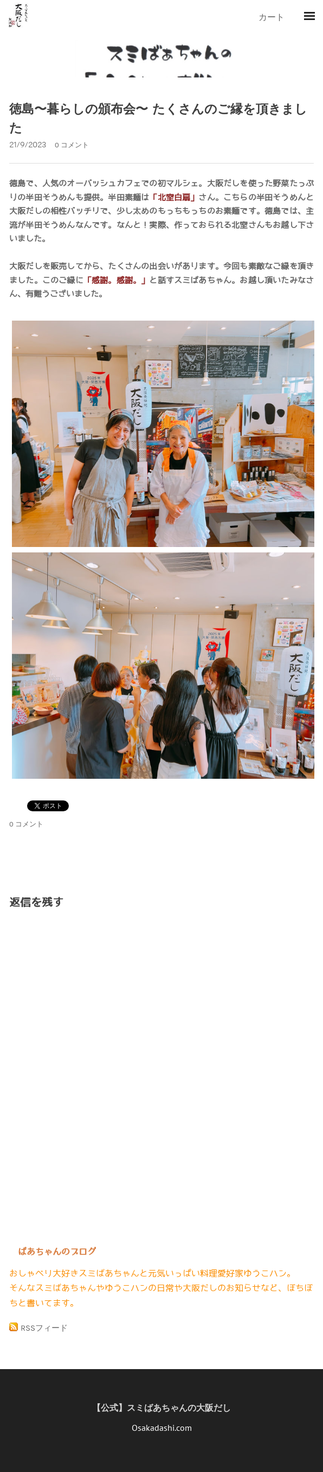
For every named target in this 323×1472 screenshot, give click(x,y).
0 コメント (72, 145)
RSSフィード (44, 1328)
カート (273, 17)
